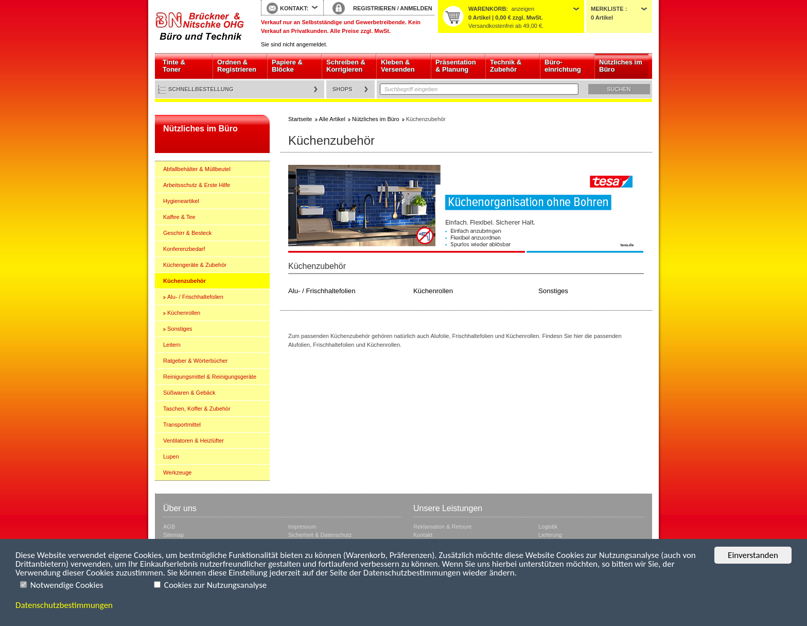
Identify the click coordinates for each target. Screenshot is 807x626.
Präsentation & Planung (455, 65)
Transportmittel (182, 424)
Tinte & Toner (174, 65)
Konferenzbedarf (184, 249)
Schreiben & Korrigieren (345, 65)
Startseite (200, 27)
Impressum (302, 526)
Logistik (547, 526)
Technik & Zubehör (505, 65)
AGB (169, 526)
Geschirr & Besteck (187, 233)
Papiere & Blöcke (287, 65)
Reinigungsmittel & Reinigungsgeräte (209, 377)
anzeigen (522, 9)
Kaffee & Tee (179, 217)
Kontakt (422, 535)
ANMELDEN (416, 8)
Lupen (171, 456)
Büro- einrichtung (563, 65)
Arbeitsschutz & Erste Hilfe (196, 185)
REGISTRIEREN (374, 8)
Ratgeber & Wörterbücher (195, 361)
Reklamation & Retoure (442, 526)
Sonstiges (179, 329)
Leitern (172, 345)
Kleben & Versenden (398, 65)
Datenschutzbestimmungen (64, 605)
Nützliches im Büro (620, 65)
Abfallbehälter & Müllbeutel (197, 169)
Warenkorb (487, 9)
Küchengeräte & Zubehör (194, 265)
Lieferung (550, 535)
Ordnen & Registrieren (236, 65)
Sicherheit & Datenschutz (320, 535)
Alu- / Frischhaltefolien (195, 297)
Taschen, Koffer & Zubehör (197, 408)
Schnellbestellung (201, 89)
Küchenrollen (183, 313)
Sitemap (173, 535)
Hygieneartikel (181, 201)
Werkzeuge (177, 472)
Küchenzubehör (184, 281)
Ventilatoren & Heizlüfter (193, 440)
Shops (342, 89)
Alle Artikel (332, 119)
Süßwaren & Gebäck (189, 393)
